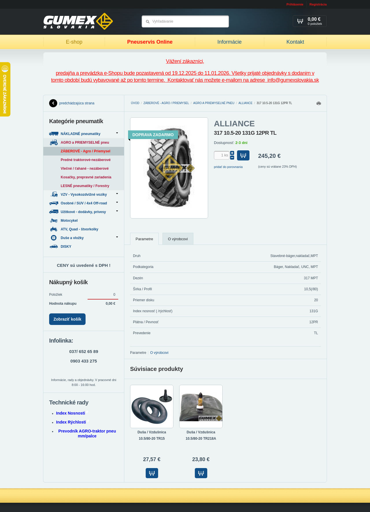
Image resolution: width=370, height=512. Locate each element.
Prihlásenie (295, 4)
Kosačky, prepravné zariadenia (86, 177)
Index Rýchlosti (72, 422)
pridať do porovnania (228, 167)
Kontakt (295, 42)
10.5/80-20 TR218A (201, 439)
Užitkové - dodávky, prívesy (83, 212)
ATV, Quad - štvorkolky (74, 229)
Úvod (135, 103)
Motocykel (64, 220)
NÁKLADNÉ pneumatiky (83, 133)
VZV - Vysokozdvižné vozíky (83, 194)
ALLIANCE (245, 103)
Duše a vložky (83, 238)
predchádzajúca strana (71, 103)
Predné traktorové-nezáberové (86, 160)
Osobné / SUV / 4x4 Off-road (83, 203)
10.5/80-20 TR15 (152, 439)
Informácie (229, 42)
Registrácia (318, 4)
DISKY (60, 246)
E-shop (74, 42)
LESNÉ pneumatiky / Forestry (85, 186)
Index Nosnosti (72, 413)
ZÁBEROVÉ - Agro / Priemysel (166, 103)
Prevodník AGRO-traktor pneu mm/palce (87, 433)
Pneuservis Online (150, 42)
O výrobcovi (178, 239)
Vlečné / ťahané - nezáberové (85, 169)
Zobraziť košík (67, 319)
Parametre (144, 239)
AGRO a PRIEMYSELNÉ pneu (213, 103)
